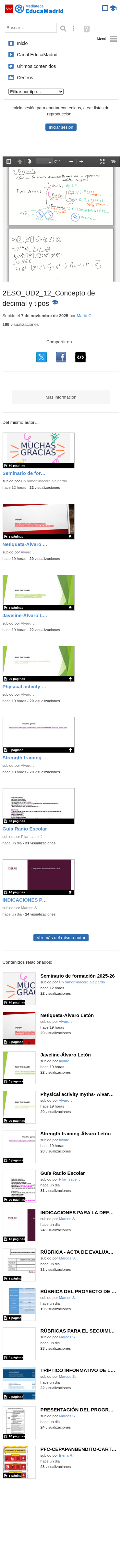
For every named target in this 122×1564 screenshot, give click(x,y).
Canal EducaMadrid (37, 54)
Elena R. (66, 1455)
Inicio (22, 43)
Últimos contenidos (36, 66)
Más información (61, 397)
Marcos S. (29, 908)
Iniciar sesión (61, 127)
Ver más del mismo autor (61, 937)
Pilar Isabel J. (32, 837)
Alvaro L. (28, 552)
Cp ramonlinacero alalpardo (44, 481)
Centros (25, 77)
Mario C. (84, 315)
